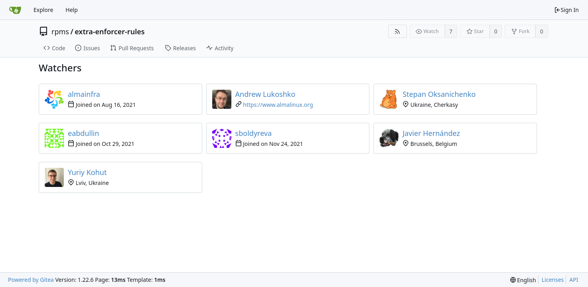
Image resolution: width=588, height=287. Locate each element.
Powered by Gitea (31, 279)
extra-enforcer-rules (109, 31)
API (573, 279)
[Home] (15, 10)
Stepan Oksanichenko (439, 94)
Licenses (553, 279)
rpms (60, 31)
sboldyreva (253, 133)
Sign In (566, 10)
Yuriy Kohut (87, 172)
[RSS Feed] (397, 31)
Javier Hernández (431, 133)
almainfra (84, 94)
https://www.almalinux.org (278, 104)
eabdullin (83, 133)
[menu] (523, 280)
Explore (43, 10)
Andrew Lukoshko (265, 94)
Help (71, 10)
